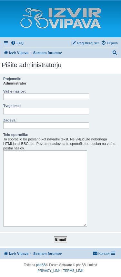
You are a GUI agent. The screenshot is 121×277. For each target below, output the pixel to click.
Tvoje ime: (12, 106)
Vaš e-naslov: (14, 91)
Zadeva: (10, 120)
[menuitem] (17, 43)
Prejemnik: (12, 79)
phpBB (41, 265)
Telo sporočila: (15, 135)
